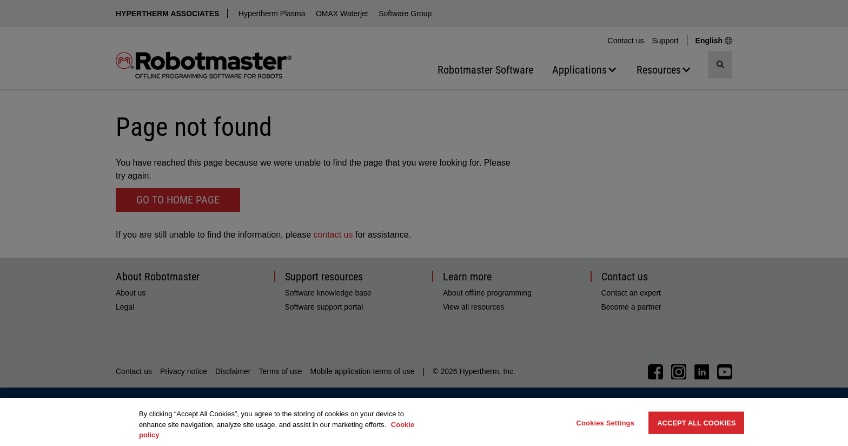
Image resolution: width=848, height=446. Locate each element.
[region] (424, 422)
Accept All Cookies (696, 422)
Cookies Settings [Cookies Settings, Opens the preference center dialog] (605, 422)
